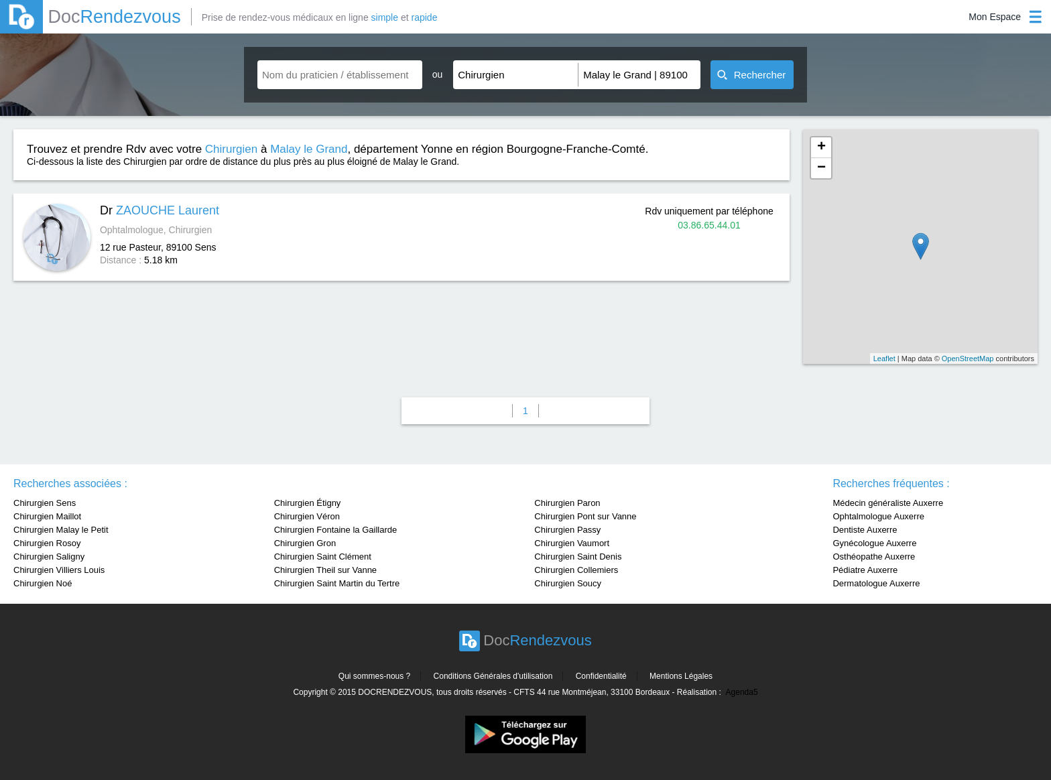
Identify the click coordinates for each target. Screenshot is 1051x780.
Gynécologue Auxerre (874, 543)
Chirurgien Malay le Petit (61, 530)
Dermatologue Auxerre (876, 583)
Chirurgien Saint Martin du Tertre (337, 583)
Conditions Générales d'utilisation (493, 676)
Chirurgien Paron (567, 503)
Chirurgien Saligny (48, 556)
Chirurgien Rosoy (46, 543)
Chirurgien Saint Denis (577, 556)
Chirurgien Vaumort (571, 543)
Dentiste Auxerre (864, 530)
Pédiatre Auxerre (865, 570)
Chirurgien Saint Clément (322, 556)
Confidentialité (601, 676)
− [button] (821, 168)
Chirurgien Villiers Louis (59, 570)
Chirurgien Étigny (307, 503)
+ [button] (821, 147)
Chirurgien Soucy (567, 583)
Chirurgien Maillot (47, 516)
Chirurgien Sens (44, 503)
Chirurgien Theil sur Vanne (325, 570)
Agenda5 (742, 692)
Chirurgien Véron (307, 516)
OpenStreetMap (968, 358)
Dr (159, 210)
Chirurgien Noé (42, 583)
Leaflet (884, 358)
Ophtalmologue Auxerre (878, 516)
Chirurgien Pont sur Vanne (585, 516)
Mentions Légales (681, 676)
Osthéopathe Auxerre (873, 556)
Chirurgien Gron (305, 543)
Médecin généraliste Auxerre (887, 503)
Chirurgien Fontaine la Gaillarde (335, 530)
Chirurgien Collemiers (576, 570)
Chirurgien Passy (567, 530)
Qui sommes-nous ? (374, 676)
